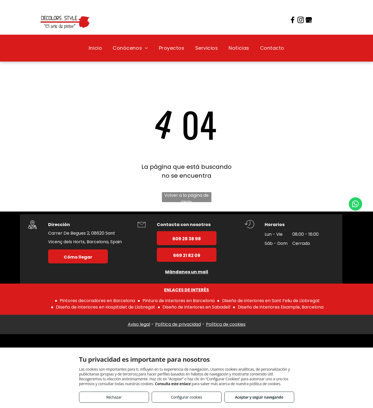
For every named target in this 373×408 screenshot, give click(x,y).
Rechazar (114, 397)
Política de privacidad (178, 324)
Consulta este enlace (173, 383)
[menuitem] (95, 48)
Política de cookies (226, 324)
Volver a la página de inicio (186, 197)
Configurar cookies (186, 397)
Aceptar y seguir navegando (259, 397)
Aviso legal (139, 324)
